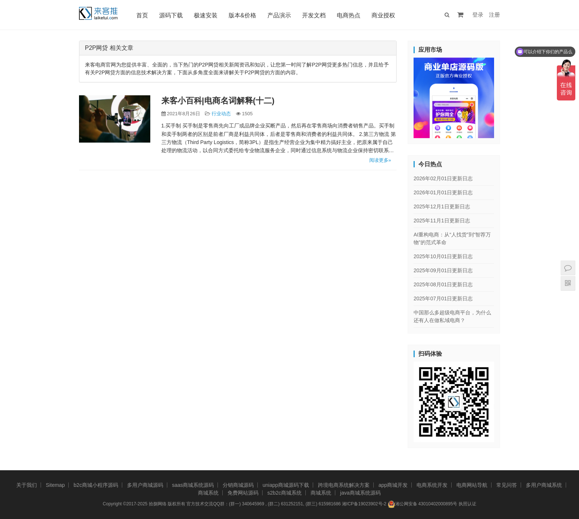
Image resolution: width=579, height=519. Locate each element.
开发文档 (314, 15)
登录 (477, 14)
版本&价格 (243, 15)
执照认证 (467, 503)
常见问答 (506, 485)
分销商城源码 (238, 485)
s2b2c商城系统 (284, 493)
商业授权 (384, 15)
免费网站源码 (242, 493)
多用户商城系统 (544, 485)
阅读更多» (380, 160)
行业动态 (221, 113)
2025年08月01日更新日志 (443, 284)
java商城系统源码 (360, 493)
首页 (143, 15)
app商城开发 (393, 485)
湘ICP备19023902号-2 (364, 503)
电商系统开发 (432, 485)
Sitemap (55, 485)
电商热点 (349, 15)
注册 (494, 14)
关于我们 (26, 485)
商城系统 (208, 493)
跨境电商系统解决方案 (344, 485)
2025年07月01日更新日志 (443, 298)
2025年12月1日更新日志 (442, 206)
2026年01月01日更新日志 (443, 192)
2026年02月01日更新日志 (443, 178)
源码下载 (172, 15)
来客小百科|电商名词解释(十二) (218, 100)
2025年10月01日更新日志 (443, 256)
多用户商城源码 (145, 485)
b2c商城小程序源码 (95, 485)
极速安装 (206, 15)
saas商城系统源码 (193, 485)
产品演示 (280, 15)
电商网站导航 (471, 485)
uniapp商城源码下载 (286, 485)
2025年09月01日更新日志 (443, 270)
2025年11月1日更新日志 (442, 220)
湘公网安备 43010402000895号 (423, 504)
